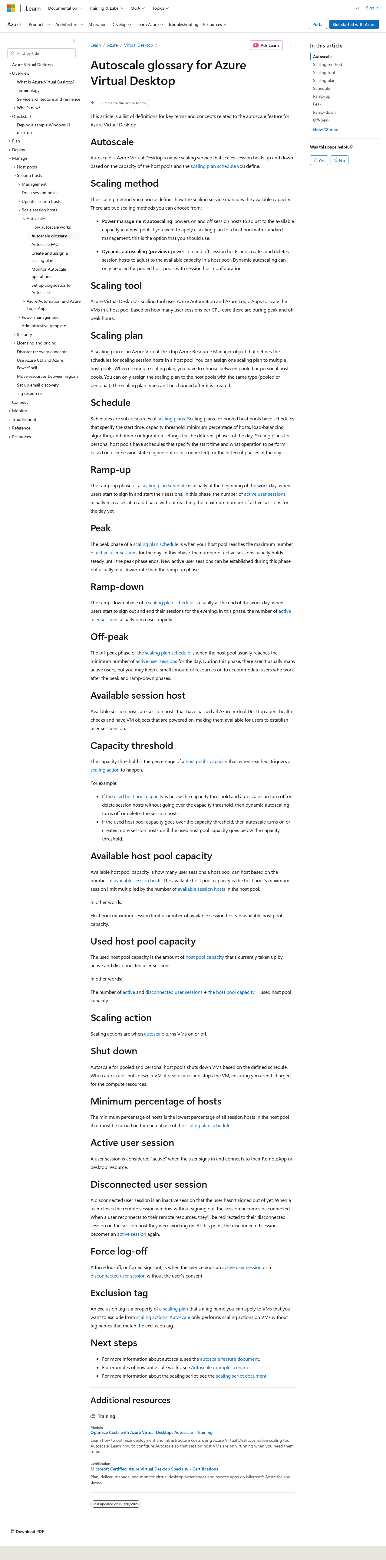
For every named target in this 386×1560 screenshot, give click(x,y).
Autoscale (180, 1317)
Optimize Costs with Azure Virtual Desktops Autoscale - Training (152, 1432)
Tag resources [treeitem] (29, 393)
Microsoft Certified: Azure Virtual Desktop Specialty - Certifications (154, 1469)
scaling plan (203, 166)
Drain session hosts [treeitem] (40, 192)
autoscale (154, 1033)
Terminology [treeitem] (28, 90)
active (129, 992)
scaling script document (241, 1375)
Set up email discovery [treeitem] (38, 385)
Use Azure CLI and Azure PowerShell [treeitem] (40, 363)
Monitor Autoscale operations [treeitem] (48, 272)
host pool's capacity (206, 761)
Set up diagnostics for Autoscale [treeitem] (51, 288)
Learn (96, 45)
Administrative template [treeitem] (44, 325)
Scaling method (327, 64)
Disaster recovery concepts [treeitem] (42, 351)
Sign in (372, 8)
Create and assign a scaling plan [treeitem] (49, 256)
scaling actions (151, 1317)
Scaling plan (324, 80)
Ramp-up (321, 96)
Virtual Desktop (138, 45)
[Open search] (357, 8)
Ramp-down (324, 112)
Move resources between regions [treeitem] (47, 376)
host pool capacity (205, 957)
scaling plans (171, 418)
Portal (318, 24)
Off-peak (321, 120)
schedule (226, 166)
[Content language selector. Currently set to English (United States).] (35, 1551)
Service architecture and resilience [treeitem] (48, 99)
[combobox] (41, 53)
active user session (242, 1267)
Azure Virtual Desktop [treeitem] (32, 64)
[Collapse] (74, 40)
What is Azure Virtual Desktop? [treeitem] (45, 82)
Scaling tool (324, 72)
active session (131, 1234)
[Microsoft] (11, 8)
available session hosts (137, 880)
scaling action (105, 769)
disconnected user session (118, 1275)
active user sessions (264, 494)
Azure (112, 45)
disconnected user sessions (174, 992)
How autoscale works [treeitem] (51, 227)
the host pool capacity (231, 992)
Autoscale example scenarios (221, 1367)
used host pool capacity (138, 796)
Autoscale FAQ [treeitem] (45, 244)
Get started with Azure (354, 24)
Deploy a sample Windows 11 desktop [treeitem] (43, 128)
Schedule (321, 88)
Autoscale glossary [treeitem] (49, 236)
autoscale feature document (229, 1359)
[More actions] (290, 45)
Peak (317, 104)
